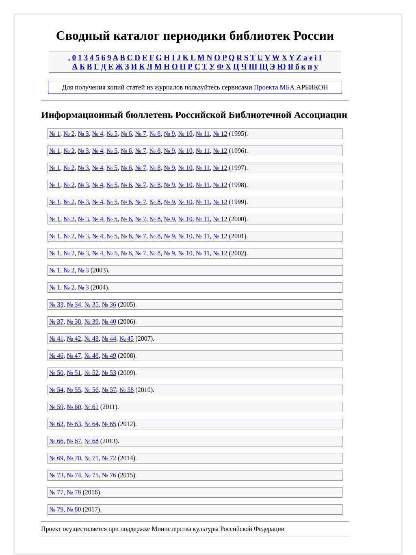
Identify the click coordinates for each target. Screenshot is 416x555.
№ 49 (109, 355)
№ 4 (97, 133)
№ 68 (91, 440)
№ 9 (169, 133)
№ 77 (56, 492)
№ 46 (56, 355)
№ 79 (56, 509)
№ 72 (109, 458)
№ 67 (74, 440)
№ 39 (91, 321)
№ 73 (56, 475)
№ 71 (91, 458)
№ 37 (56, 321)
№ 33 (56, 304)
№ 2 (68, 133)
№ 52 (91, 372)
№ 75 (91, 475)
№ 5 (111, 133)
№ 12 (220, 133)
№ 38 (74, 321)
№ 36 (109, 304)
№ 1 (54, 133)
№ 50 (56, 372)
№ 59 (56, 406)
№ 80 (74, 509)
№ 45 (126, 338)
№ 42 (74, 338)
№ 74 (74, 475)
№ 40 (109, 321)
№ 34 (74, 304)
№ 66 (56, 440)
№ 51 (74, 372)
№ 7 (140, 133)
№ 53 (109, 372)
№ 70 (74, 458)
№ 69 (56, 458)
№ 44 (109, 338)
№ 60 (74, 406)
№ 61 (91, 406)
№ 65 (109, 423)
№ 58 (126, 389)
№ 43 (91, 338)
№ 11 (203, 133)
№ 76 (109, 475)
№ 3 (83, 133)
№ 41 (56, 338)
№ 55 (74, 389)
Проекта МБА (274, 87)
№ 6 (126, 133)
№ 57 (109, 389)
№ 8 (155, 133)
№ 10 (185, 133)
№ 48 (91, 355)
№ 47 (74, 355)
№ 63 (74, 423)
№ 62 (56, 423)
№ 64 (91, 423)
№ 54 (56, 389)
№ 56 (91, 389)
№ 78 (74, 492)
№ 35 (91, 304)
